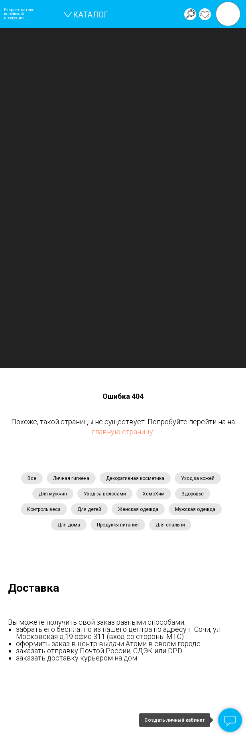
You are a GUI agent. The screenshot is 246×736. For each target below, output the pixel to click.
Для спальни (170, 525)
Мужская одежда (195, 509)
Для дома (68, 525)
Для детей (89, 509)
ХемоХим (154, 494)
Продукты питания (118, 525)
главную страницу (122, 431)
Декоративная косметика (135, 478)
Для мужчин (53, 494)
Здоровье (192, 494)
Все (32, 478)
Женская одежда (138, 509)
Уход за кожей (198, 478)
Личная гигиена (71, 478)
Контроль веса (44, 509)
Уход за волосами (105, 494)
